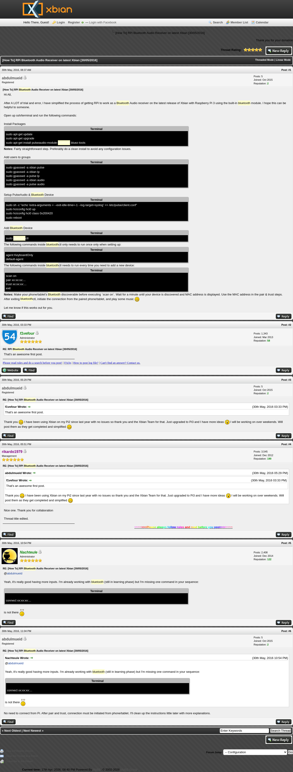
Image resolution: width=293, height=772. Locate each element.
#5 (289, 543)
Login (61, 22)
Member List (239, 22)
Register (74, 22)
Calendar (262, 22)
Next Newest (32, 730)
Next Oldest (12, 730)
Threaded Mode (264, 59)
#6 (289, 631)
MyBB (97, 769)
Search (218, 22)
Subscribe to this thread (19, 761)
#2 (289, 324)
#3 (289, 379)
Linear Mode (283, 59)
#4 (289, 444)
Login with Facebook (102, 22)
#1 (289, 70)
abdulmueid (12, 78)
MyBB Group (128, 769)
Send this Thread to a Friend (22, 756)
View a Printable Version (19, 751)
